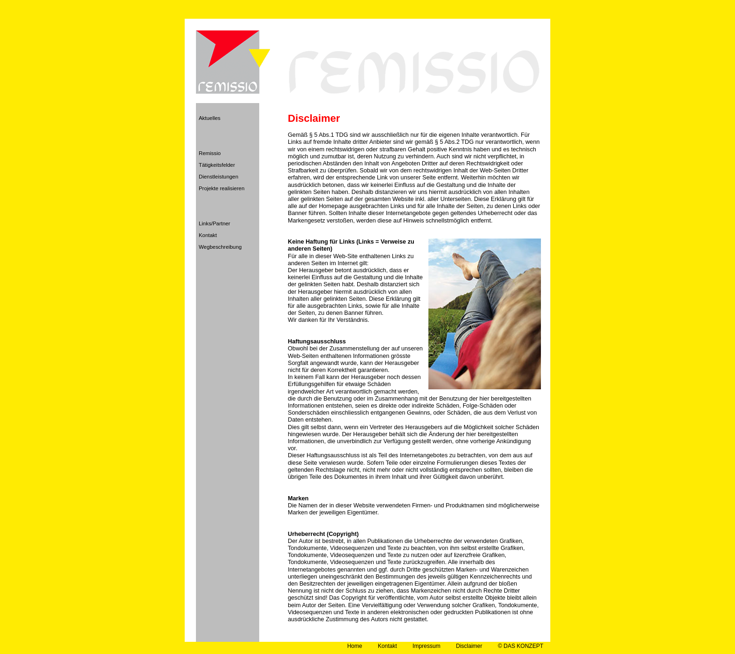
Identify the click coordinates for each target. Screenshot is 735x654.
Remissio (210, 153)
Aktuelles (209, 118)
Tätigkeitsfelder (217, 165)
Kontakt (208, 235)
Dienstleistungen (218, 176)
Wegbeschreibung (220, 247)
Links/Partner (214, 223)
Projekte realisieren (222, 188)
